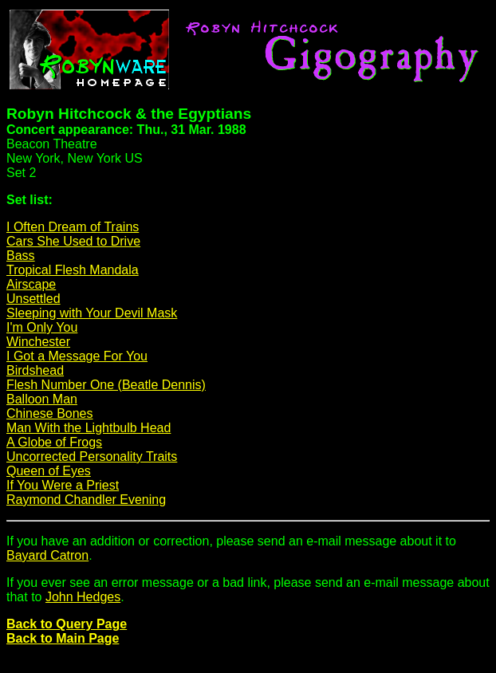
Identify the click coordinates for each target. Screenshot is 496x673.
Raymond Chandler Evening (86, 499)
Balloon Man (41, 399)
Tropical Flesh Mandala (72, 270)
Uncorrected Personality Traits (91, 456)
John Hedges (82, 597)
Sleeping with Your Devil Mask (91, 313)
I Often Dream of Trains (72, 227)
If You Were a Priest (62, 485)
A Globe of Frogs (54, 442)
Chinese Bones (49, 413)
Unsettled (33, 298)
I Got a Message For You (77, 356)
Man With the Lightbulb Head (88, 428)
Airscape (31, 284)
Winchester (38, 341)
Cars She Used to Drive (73, 241)
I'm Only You (41, 327)
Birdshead (35, 370)
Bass (20, 255)
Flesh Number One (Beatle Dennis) (106, 385)
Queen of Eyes (48, 471)
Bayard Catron (47, 555)
